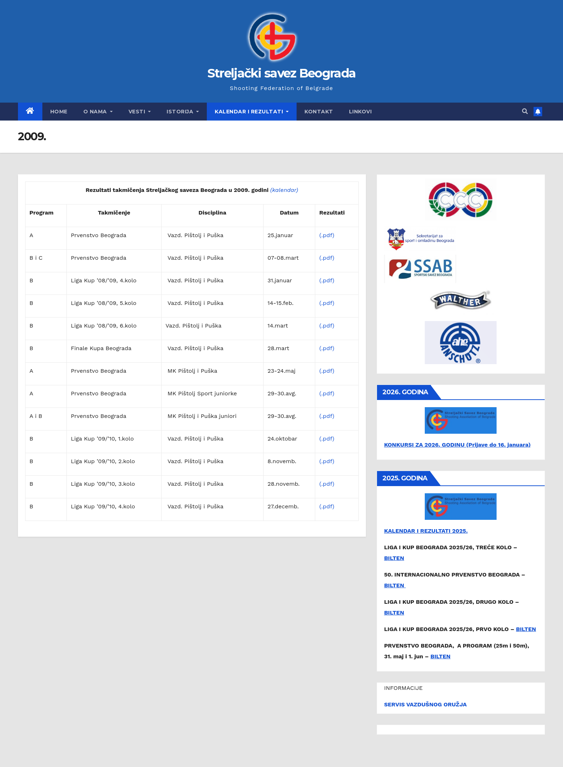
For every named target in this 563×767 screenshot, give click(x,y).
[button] (525, 111)
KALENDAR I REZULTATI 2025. (426, 530)
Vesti (140, 111)
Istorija (183, 111)
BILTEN (394, 558)
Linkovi (360, 111)
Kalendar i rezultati (252, 111)
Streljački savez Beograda (282, 73)
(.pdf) (326, 235)
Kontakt (318, 111)
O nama (98, 111)
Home (59, 111)
